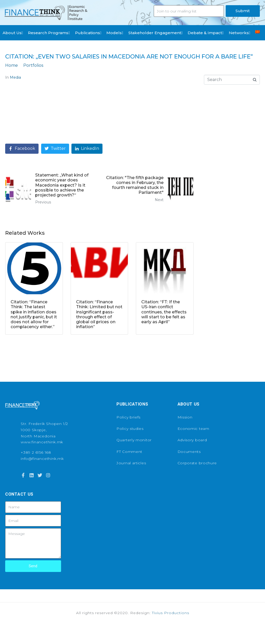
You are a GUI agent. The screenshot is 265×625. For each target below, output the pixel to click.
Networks (239, 32)
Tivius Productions (170, 613)
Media (15, 77)
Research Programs (49, 32)
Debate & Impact (205, 32)
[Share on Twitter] (55, 149)
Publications (88, 32)
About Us (13, 32)
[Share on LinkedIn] (86, 149)
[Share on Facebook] (22, 149)
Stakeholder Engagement (155, 32)
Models (114, 32)
